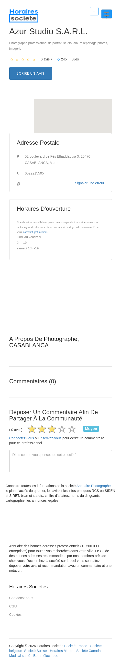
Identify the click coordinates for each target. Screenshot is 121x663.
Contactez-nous (21, 598)
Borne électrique (45, 656)
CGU (13, 606)
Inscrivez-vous (50, 438)
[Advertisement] (60, 301)
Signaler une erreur (89, 183)
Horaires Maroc (61, 651)
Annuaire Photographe (94, 486)
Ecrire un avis (30, 73)
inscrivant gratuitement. (35, 232)
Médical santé (19, 656)
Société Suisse (35, 651)
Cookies (15, 614)
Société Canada (88, 651)
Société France (75, 646)
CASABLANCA (29, 345)
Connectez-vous (21, 438)
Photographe (60, 339)
